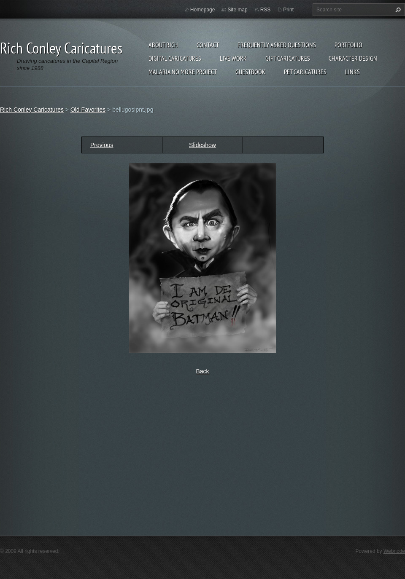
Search (397, 9)
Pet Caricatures (305, 71)
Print (288, 10)
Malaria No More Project (182, 71)
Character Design (353, 58)
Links (352, 71)
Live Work (233, 58)
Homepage (202, 10)
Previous (101, 145)
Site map (237, 10)
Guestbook (250, 71)
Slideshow (202, 145)
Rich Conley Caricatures (32, 109)
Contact (208, 44)
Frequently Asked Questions (277, 44)
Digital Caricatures (174, 58)
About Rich (163, 44)
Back (202, 371)
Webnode (394, 551)
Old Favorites (87, 109)
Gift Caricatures (287, 58)
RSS (265, 10)
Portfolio (348, 44)
